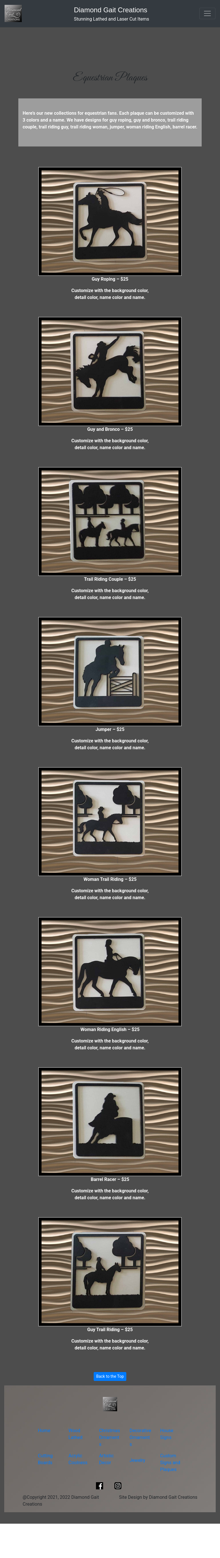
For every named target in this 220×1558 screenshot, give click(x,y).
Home (44, 1430)
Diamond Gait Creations (110, 10)
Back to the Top (110, 1376)
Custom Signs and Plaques (170, 1462)
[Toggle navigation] (207, 13)
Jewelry (137, 1460)
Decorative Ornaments (140, 1437)
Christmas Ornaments (109, 1437)
